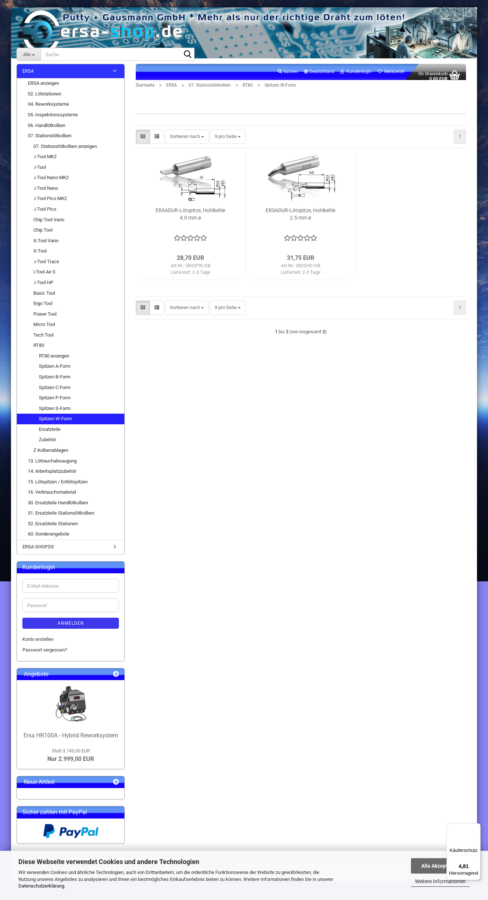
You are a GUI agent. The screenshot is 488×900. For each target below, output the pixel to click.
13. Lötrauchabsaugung (52, 465)
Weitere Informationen (440, 881)
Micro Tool (44, 328)
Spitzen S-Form (54, 412)
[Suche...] (29, 54)
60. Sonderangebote (48, 538)
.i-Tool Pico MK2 (50, 203)
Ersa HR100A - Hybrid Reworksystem (70, 739)
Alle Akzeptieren (440, 866)
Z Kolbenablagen (50, 454)
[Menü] (476, 827)
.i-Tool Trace (46, 265)
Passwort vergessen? (44, 654)
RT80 (38, 349)
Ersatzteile (50, 433)
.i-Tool (39, 171)
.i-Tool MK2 (45, 161)
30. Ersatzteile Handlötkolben (58, 506)
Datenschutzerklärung (41, 886)
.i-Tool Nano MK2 (51, 182)
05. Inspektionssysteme (53, 118)
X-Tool (40, 255)
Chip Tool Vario (48, 223)
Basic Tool (44, 297)
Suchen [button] (288, 75)
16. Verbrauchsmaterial (52, 496)
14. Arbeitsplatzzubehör (52, 475)
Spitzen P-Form (54, 401)
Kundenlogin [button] (356, 75)
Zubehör (47, 444)
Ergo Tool (42, 307)
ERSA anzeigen (43, 87)
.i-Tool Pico (44, 213)
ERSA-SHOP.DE (38, 551)
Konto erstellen (38, 643)
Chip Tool (42, 234)
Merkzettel (391, 75)
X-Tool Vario (45, 244)
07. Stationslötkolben (50, 139)
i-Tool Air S (44, 276)
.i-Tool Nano (45, 192)
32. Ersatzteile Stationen (53, 527)
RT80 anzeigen (54, 360)
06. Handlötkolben (46, 129)
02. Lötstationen (44, 98)
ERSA (28, 75)
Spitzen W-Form (55, 423)
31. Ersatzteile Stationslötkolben (61, 517)
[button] (319, 76)
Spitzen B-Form (54, 381)
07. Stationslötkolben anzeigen (65, 150)
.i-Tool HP (43, 286)
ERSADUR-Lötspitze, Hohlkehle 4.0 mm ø (190, 218)
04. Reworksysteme (48, 108)
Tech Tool (43, 339)
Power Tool (45, 318)
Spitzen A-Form (54, 370)
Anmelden (71, 627)
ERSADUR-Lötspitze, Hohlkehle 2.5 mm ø (300, 218)
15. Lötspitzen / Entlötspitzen (58, 486)
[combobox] (187, 141)
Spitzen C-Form (54, 391)
